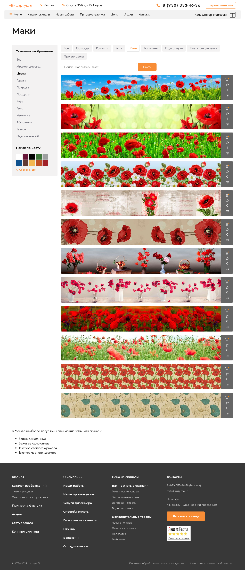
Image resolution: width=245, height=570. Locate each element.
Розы (119, 48)
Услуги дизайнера (77, 503)
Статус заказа (22, 523)
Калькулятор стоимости (215, 14)
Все (19, 59)
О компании (73, 477)
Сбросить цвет (26, 170)
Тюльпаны (151, 48)
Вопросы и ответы (124, 502)
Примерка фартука (92, 14)
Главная (18, 477)
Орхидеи (82, 48)
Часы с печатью (122, 522)
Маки (133, 48)
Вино (20, 108)
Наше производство (79, 494)
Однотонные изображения (30, 497)
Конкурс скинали (25, 531)
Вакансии (71, 537)
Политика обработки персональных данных (157, 563)
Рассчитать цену (186, 516)
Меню (16, 14)
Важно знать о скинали (130, 485)
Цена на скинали (125, 477)
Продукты (23, 94)
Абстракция (24, 122)
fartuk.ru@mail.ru (178, 491)
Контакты (144, 14)
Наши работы (65, 14)
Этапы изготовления (125, 497)
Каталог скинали (39, 14)
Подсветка (119, 533)
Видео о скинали (123, 508)
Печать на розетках (125, 528)
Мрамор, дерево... (29, 66)
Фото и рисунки (22, 491)
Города (21, 80)
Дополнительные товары (132, 516)
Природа (23, 87)
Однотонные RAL (28, 136)
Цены (114, 14)
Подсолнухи (174, 48)
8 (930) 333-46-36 (182, 5)
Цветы (21, 73)
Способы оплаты (76, 511)
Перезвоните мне (221, 5)
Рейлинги (118, 539)
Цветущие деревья (203, 48)
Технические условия (126, 491)
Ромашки (102, 48)
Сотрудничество (76, 546)
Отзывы (69, 529)
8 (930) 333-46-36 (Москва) (184, 485)
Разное (21, 129)
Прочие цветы (74, 56)
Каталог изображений (29, 485)
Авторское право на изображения (211, 563)
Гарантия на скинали (80, 520)
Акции (128, 14)
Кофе (20, 101)
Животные (23, 115)
